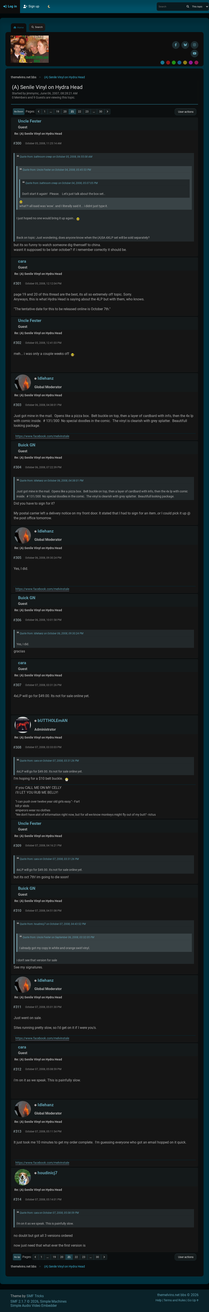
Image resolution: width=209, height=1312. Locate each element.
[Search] (187, 6)
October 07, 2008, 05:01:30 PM (43, 1007)
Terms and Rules (175, 1300)
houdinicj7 (47, 1172)
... (51, 111)
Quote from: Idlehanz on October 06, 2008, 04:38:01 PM (51, 480)
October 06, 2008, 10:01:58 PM (43, 619)
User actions (185, 111)
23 (87, 111)
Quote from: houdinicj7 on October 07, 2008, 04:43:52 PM (53, 924)
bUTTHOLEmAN (52, 720)
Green (174, 63)
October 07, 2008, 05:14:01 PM (43, 1199)
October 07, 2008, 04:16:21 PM (43, 845)
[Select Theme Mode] (48, 6)
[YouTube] (194, 53)
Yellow (185, 63)
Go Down (18, 111)
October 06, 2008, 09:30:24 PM (43, 557)
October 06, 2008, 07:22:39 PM (43, 467)
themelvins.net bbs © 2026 (178, 1295)
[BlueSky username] (185, 45)
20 (65, 111)
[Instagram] (194, 45)
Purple (191, 63)
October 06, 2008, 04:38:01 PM (43, 405)
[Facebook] (176, 45)
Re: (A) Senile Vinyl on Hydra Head (38, 134)
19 (57, 111)
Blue (179, 63)
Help (158, 1300)
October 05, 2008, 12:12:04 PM (43, 283)
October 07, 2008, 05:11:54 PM (43, 1131)
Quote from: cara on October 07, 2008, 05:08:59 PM (49, 1212)
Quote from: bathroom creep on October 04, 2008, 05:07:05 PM (61, 183)
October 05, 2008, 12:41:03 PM (43, 342)
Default (162, 63)
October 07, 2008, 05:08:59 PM (43, 1069)
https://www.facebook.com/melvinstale (42, 436)
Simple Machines (53, 1301)
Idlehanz (46, 378)
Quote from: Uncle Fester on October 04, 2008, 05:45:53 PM (57, 169)
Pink (196, 63)
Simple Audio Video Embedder (33, 1305)
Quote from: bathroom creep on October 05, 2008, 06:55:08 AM (56, 156)
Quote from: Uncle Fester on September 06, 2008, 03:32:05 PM (58, 937)
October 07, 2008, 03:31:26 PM (43, 685)
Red (168, 63)
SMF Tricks (35, 1296)
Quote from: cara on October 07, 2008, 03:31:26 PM (49, 760)
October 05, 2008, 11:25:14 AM (43, 143)
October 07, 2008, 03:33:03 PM (43, 747)
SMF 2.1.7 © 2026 (24, 1301)
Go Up (17, 1257)
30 (100, 111)
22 (79, 111)
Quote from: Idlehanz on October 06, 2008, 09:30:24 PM (51, 633)
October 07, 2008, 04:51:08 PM (43, 910)
